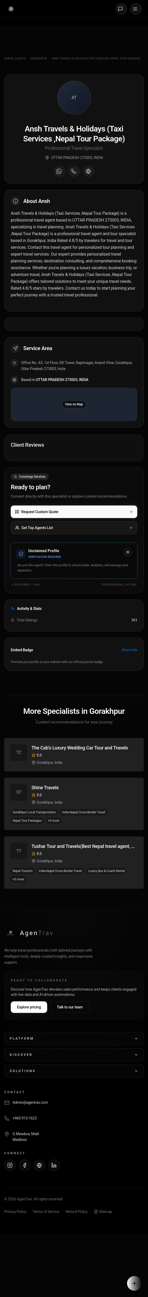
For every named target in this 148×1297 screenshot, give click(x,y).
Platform (74, 1038)
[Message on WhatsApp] (59, 172)
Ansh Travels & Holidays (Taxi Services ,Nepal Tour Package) (96, 58)
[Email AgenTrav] (74, 1105)
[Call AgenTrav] (74, 1121)
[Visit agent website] (89, 172)
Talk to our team (70, 1007)
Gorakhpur (38, 58)
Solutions (74, 1071)
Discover (74, 1055)
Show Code (129, 650)
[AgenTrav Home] (29, 933)
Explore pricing (29, 1007)
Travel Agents (15, 58)
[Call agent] (74, 172)
